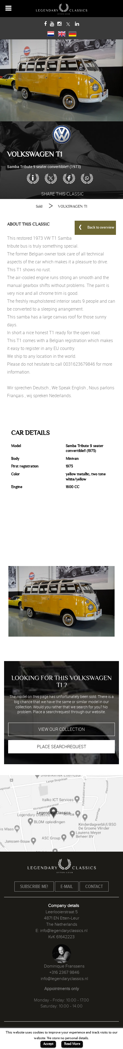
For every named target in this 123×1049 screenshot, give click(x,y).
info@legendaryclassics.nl (63, 930)
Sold (39, 206)
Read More (72, 1044)
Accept (48, 1044)
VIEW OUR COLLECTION (61, 729)
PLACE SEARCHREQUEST (61, 747)
